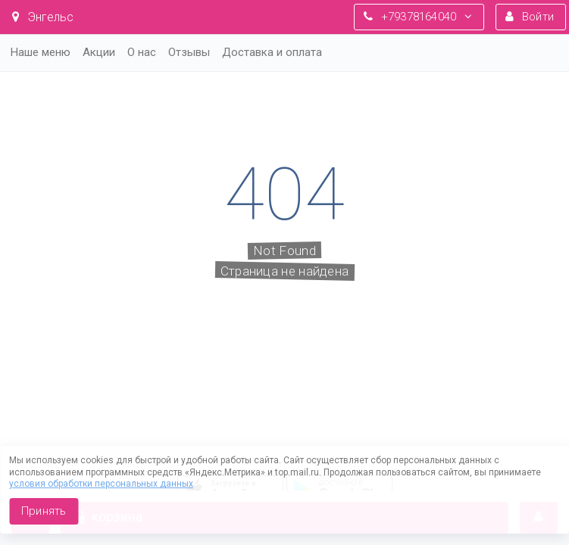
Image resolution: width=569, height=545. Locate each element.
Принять (43, 511)
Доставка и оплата (272, 52)
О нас (141, 52)
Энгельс (42, 17)
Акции (99, 52)
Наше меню (40, 52)
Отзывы (189, 52)
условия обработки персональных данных (101, 483)
